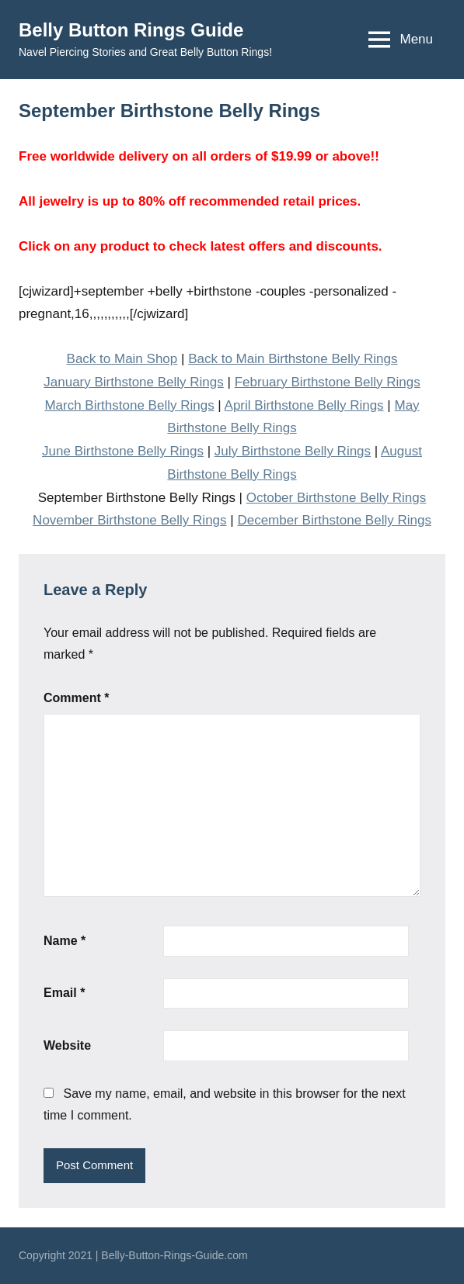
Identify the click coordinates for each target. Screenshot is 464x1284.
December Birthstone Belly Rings (334, 520)
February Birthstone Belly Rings (327, 382)
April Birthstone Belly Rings (304, 405)
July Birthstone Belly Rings (293, 451)
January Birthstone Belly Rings (134, 382)
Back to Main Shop (122, 358)
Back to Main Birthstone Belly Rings (292, 358)
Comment (76, 697)
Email (64, 992)
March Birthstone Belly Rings (129, 405)
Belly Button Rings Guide (131, 29)
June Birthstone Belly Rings (123, 451)
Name (64, 940)
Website (67, 1045)
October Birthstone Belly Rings (336, 497)
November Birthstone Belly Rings (129, 520)
